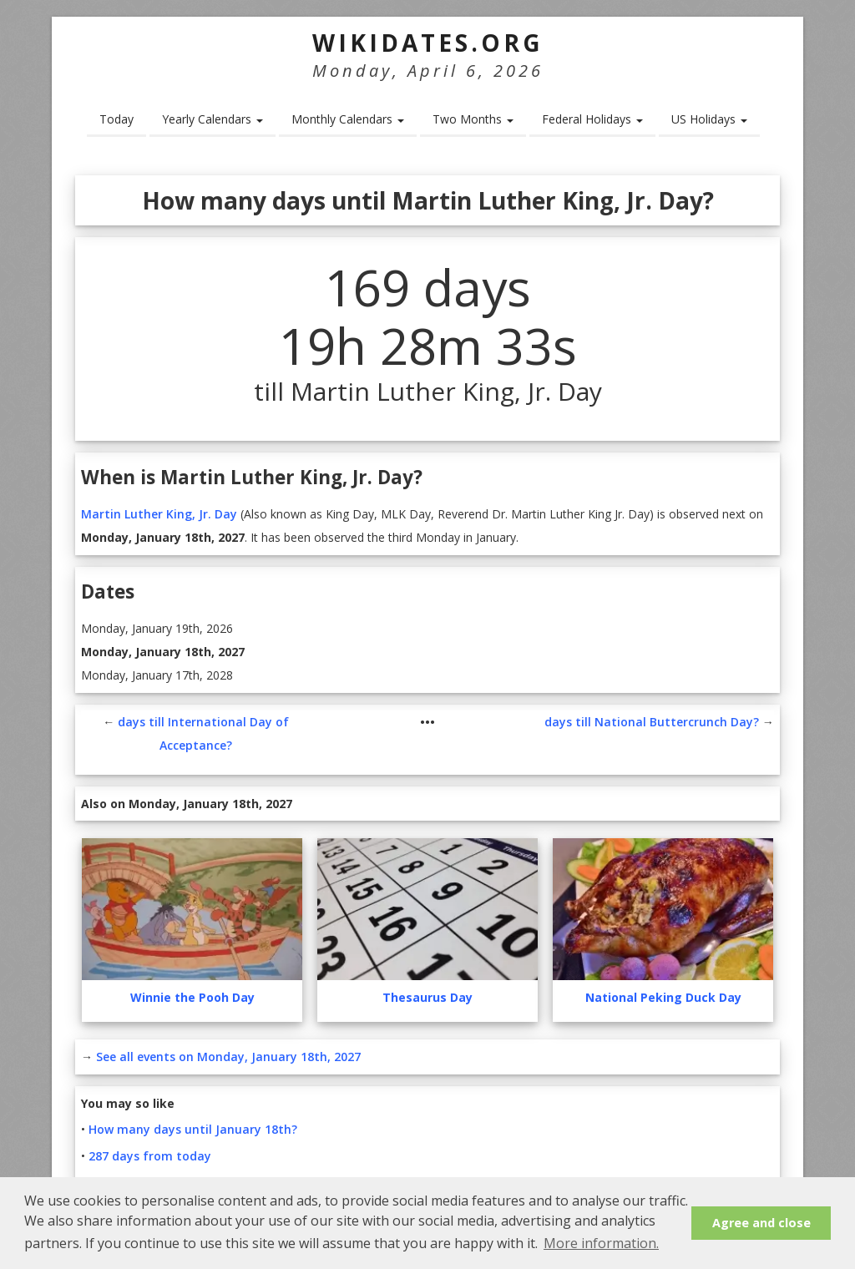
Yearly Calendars (212, 119)
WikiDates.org (428, 42)
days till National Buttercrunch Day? (651, 722)
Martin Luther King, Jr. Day (159, 514)
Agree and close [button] (761, 1223)
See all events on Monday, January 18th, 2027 (228, 1056)
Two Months (473, 119)
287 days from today (150, 1156)
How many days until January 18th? (193, 1129)
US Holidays (709, 119)
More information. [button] (601, 1243)
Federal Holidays (592, 119)
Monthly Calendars (347, 119)
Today (116, 119)
